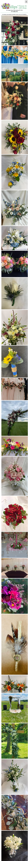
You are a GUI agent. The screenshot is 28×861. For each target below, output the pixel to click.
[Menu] (26, 1)
